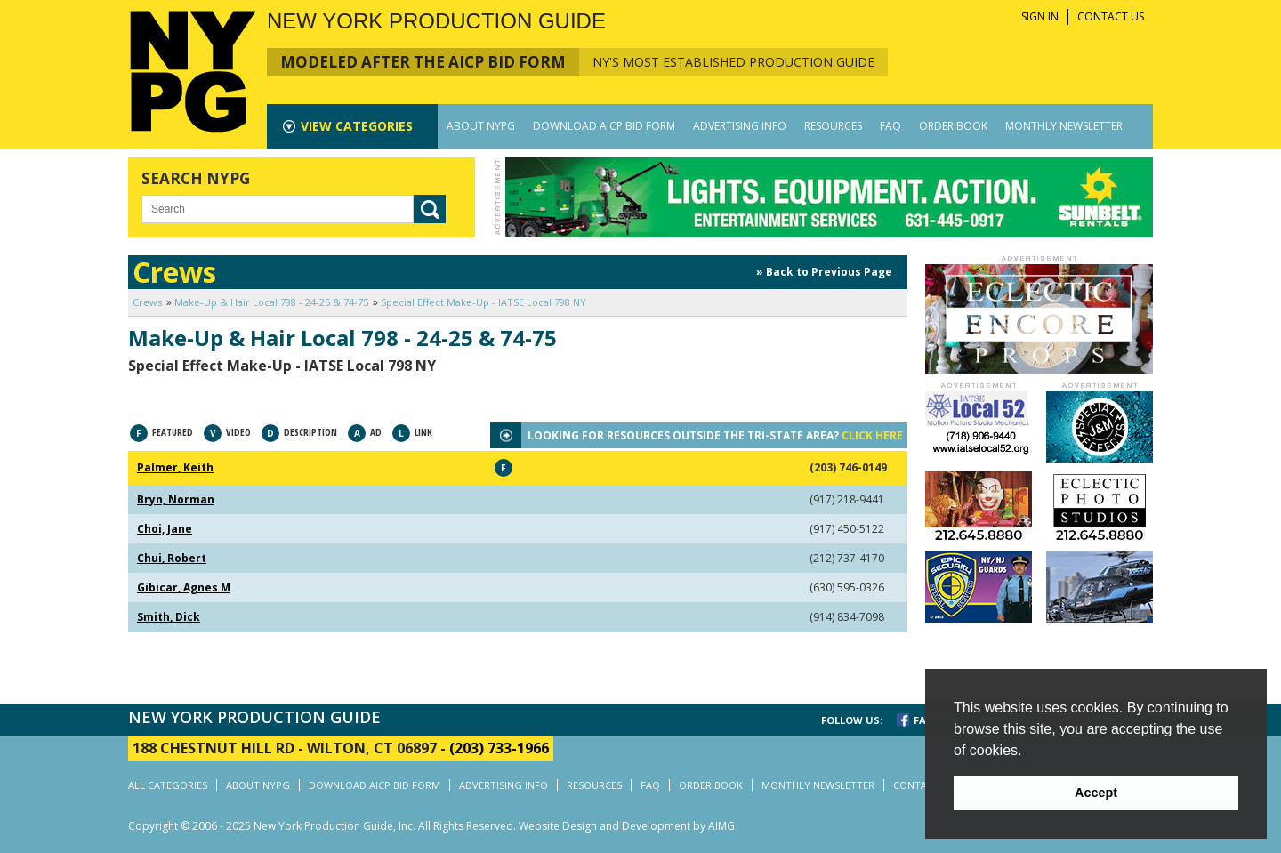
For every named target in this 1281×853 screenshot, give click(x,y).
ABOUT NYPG (481, 125)
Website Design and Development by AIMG (627, 825)
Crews (147, 302)
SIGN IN (1040, 16)
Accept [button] (1096, 792)
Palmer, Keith (175, 467)
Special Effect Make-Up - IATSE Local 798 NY (483, 302)
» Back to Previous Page (824, 271)
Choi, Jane (164, 528)
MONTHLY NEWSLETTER (1064, 125)
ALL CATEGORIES (167, 785)
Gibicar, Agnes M (183, 587)
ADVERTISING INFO (739, 125)
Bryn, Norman (175, 499)
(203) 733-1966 (499, 748)
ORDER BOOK (953, 125)
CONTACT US (1110, 16)
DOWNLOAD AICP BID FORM (604, 125)
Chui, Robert (171, 558)
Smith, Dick (168, 616)
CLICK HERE (872, 435)
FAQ (890, 125)
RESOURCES (833, 125)
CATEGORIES (357, 125)
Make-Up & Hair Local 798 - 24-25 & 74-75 (271, 302)
